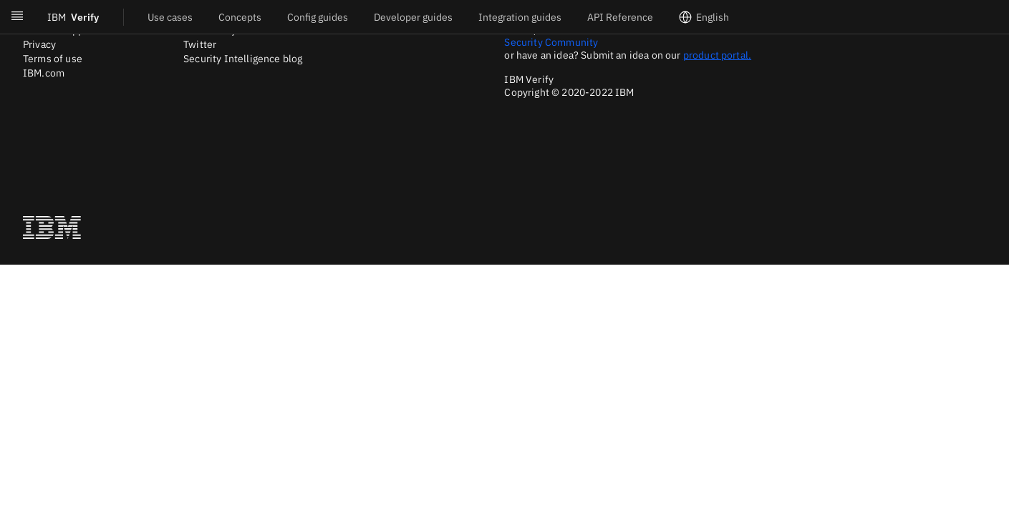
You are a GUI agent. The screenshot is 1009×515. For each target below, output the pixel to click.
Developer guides (413, 17)
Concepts (239, 17)
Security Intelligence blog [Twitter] (242, 58)
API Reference (620, 17)
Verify (73, 17)
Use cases (170, 17)
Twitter (199, 44)
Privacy (39, 44)
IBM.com (43, 73)
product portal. (717, 55)
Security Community (551, 42)
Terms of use (52, 58)
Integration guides (519, 17)
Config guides (317, 17)
